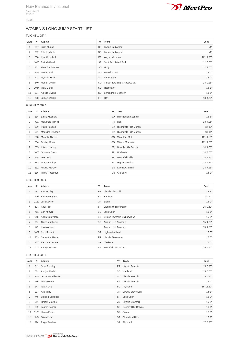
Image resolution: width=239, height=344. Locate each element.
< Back (29, 20)
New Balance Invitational (47, 6)
